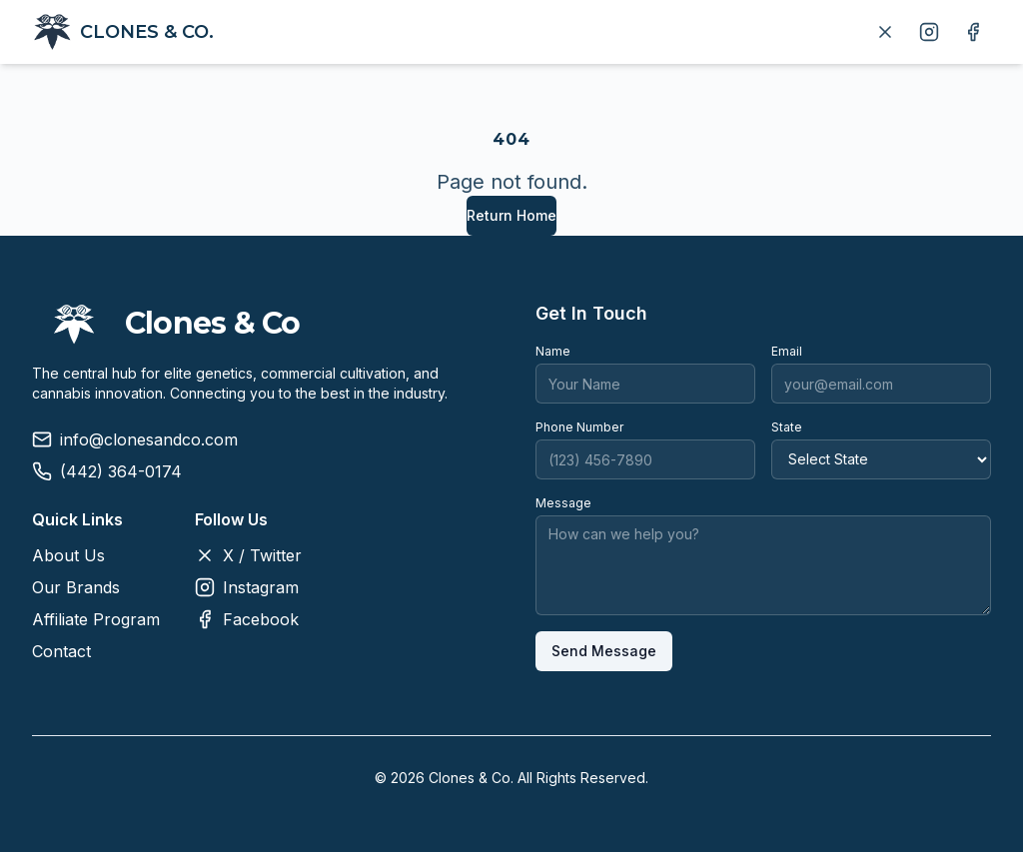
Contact (61, 651)
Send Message (603, 650)
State (786, 427)
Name (552, 351)
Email (786, 351)
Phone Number (579, 427)
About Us (68, 555)
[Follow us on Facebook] (973, 32)
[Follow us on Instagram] (929, 32)
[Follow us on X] (885, 32)
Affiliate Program (96, 619)
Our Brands (76, 587)
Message (563, 502)
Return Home (511, 215)
